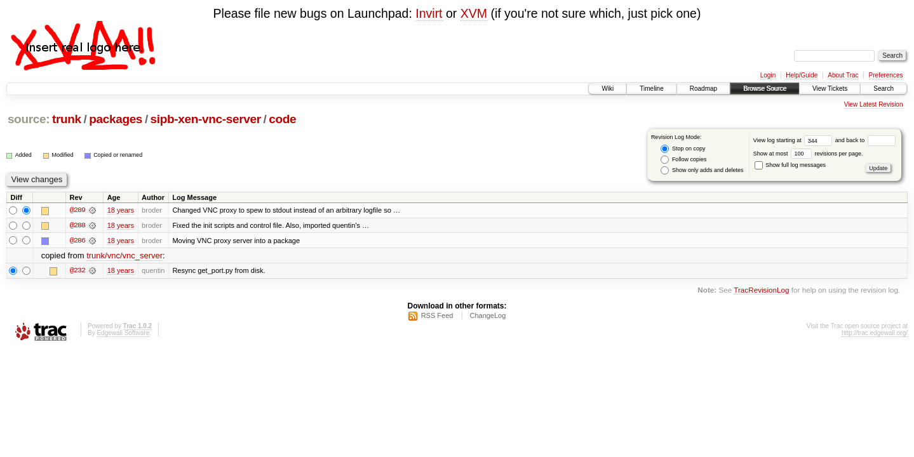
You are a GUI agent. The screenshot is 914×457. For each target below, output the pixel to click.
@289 (77, 210)
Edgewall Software (123, 333)
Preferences (886, 75)
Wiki (607, 88)
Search (883, 88)
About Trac (843, 75)
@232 (77, 271)
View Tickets (829, 88)
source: (29, 119)
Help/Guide (801, 75)
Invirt (428, 13)
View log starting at (794, 140)
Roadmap (703, 88)
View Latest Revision (873, 104)
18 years (120, 210)
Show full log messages (790, 165)
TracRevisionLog (761, 290)
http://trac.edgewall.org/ (875, 333)
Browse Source (764, 88)
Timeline (651, 88)
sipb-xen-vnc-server (206, 119)
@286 (77, 240)
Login (768, 75)
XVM (473, 13)
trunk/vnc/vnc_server (124, 256)
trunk (66, 119)
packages (115, 119)
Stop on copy (683, 149)
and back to (865, 140)
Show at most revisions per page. (808, 153)
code (282, 119)
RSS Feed (437, 316)
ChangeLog (487, 316)
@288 (77, 225)
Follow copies (683, 160)
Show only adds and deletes (702, 170)
